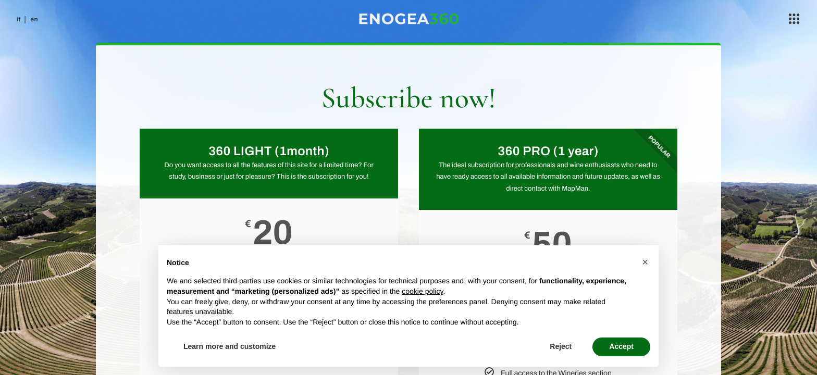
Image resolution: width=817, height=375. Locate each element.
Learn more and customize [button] (229, 346)
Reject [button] (561, 346)
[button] (645, 262)
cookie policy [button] (422, 291)
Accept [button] (621, 346)
